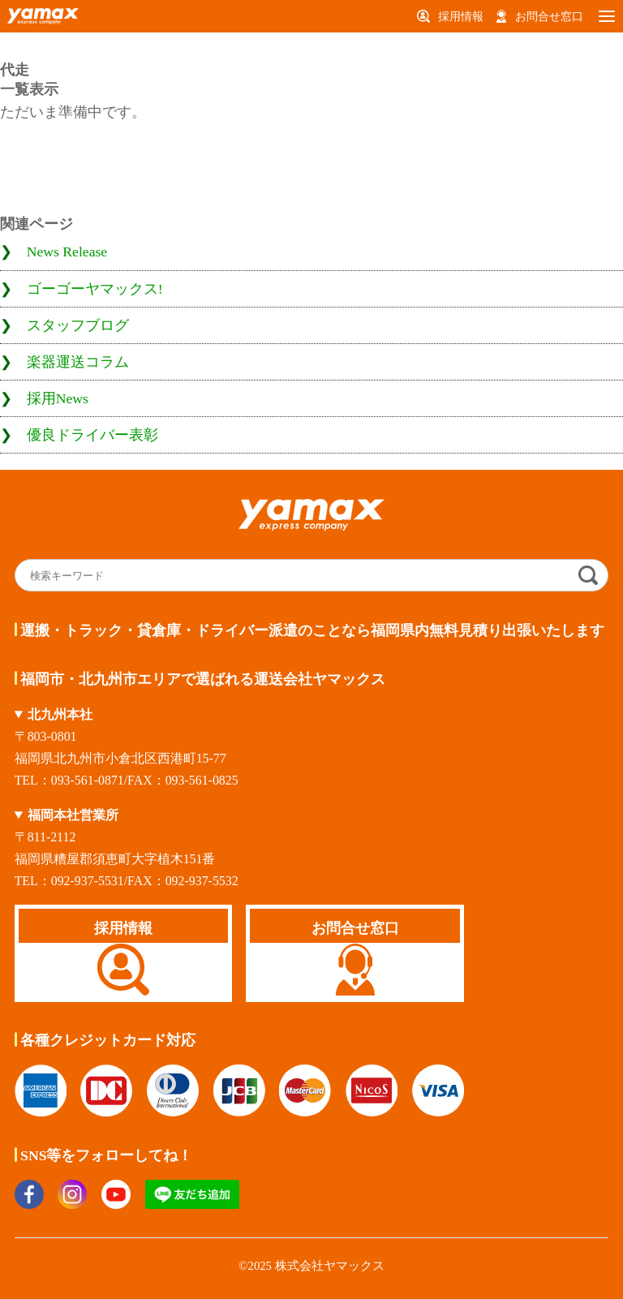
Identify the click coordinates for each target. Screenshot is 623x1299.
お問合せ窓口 (549, 16)
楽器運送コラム (78, 362)
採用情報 (460, 16)
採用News (57, 398)
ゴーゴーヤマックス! (95, 289)
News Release (67, 251)
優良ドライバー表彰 (92, 435)
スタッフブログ (78, 325)
